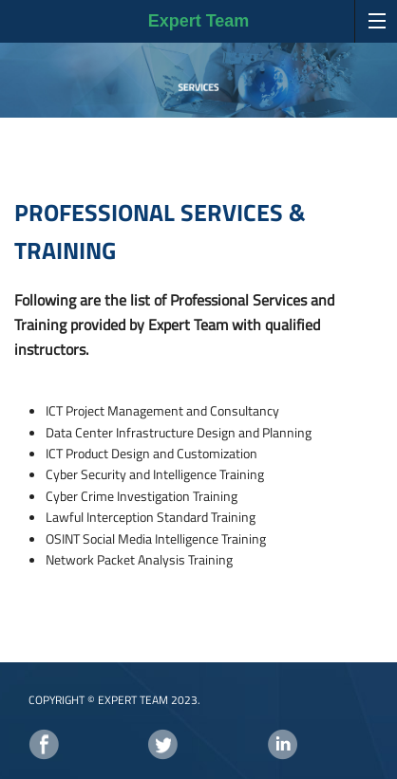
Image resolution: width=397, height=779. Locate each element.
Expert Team (199, 20)
